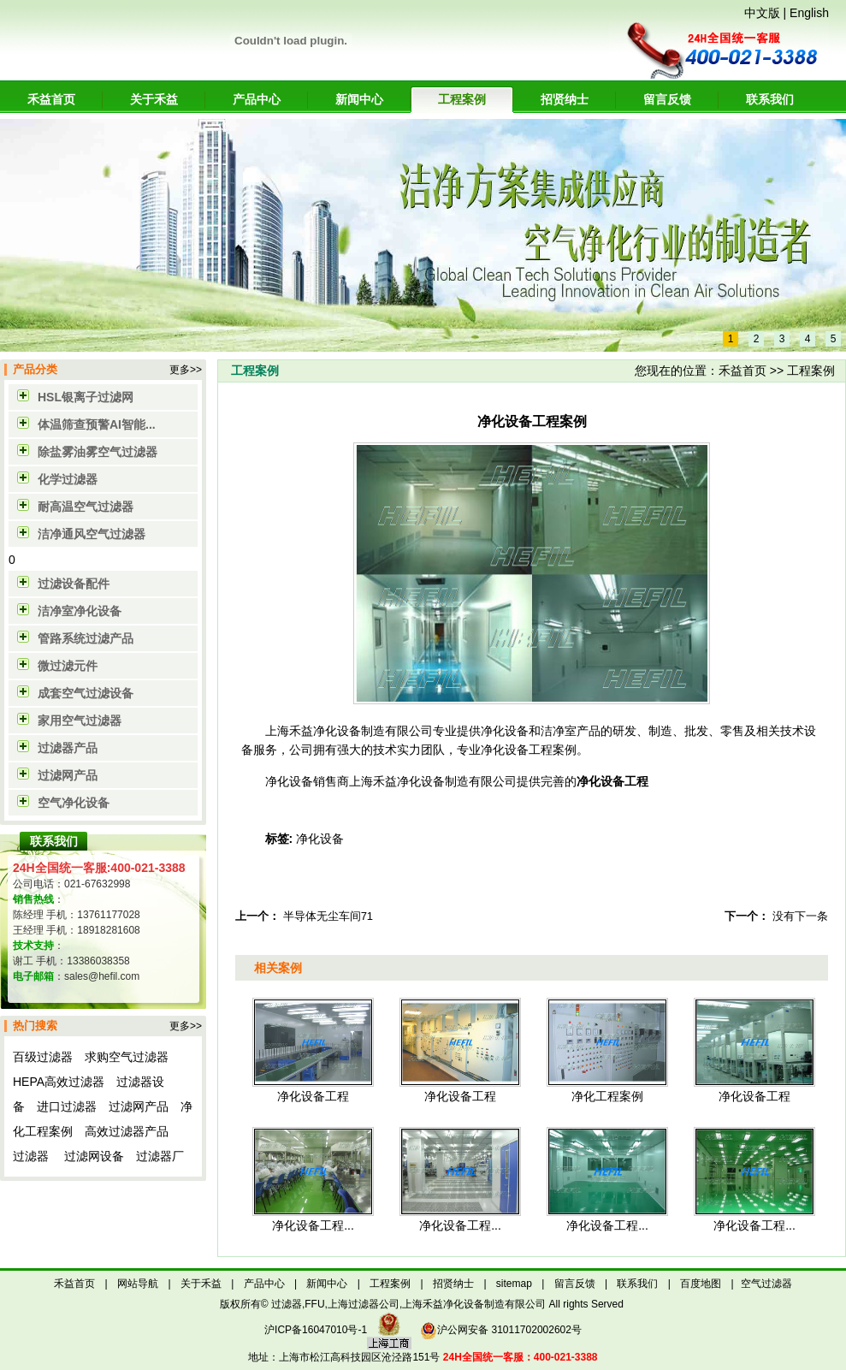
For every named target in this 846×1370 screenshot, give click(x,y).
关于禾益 (154, 99)
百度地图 (700, 1284)
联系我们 (770, 99)
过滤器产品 (68, 748)
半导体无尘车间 (322, 916)
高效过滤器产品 (127, 1131)
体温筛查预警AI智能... (97, 424)
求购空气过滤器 (127, 1057)
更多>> (185, 370)
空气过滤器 (766, 1284)
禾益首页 (51, 99)
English (809, 13)
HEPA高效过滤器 (58, 1081)
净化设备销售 (301, 781)
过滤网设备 (94, 1156)
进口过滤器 (67, 1106)
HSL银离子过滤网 (85, 397)
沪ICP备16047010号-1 (315, 1330)
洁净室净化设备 (79, 611)
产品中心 (257, 99)
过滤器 (31, 1156)
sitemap (514, 1284)
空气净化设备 (73, 803)
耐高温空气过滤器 (85, 506)
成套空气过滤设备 (85, 693)
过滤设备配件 (73, 583)
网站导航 (137, 1284)
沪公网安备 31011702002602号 (501, 1330)
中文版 (762, 13)
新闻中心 (359, 99)
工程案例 (462, 99)
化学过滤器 (68, 479)
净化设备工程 (612, 781)
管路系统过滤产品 (85, 638)
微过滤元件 (68, 666)
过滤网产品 (68, 775)
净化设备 (320, 838)
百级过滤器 (43, 1057)
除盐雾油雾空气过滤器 (97, 452)
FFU (314, 1304)
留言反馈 (667, 99)
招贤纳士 (565, 99)
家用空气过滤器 (79, 720)
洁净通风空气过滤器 (91, 534)
